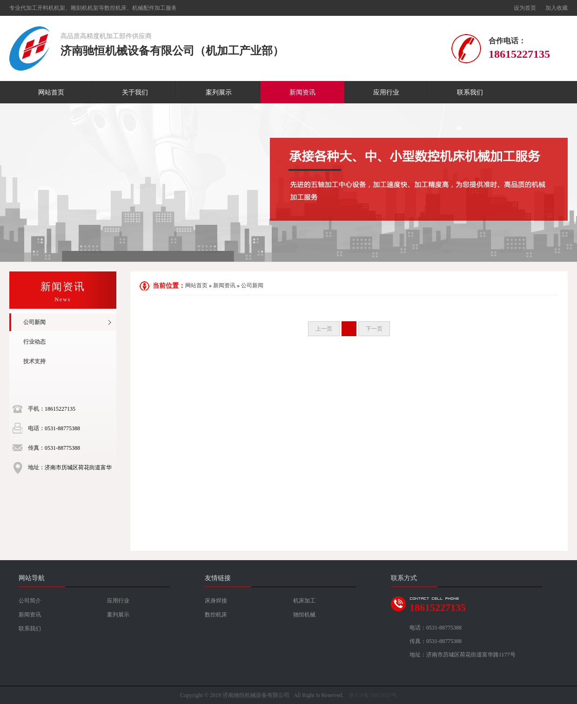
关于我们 (135, 92)
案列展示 (219, 92)
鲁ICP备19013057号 (373, 695)
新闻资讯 (302, 92)
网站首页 (51, 92)
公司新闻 (34, 322)
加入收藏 (556, 8)
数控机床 (216, 614)
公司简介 (30, 600)
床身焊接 (216, 600)
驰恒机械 (304, 614)
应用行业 (386, 92)
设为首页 (525, 8)
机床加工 (304, 600)
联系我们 (470, 92)
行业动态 (34, 341)
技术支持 (34, 361)
